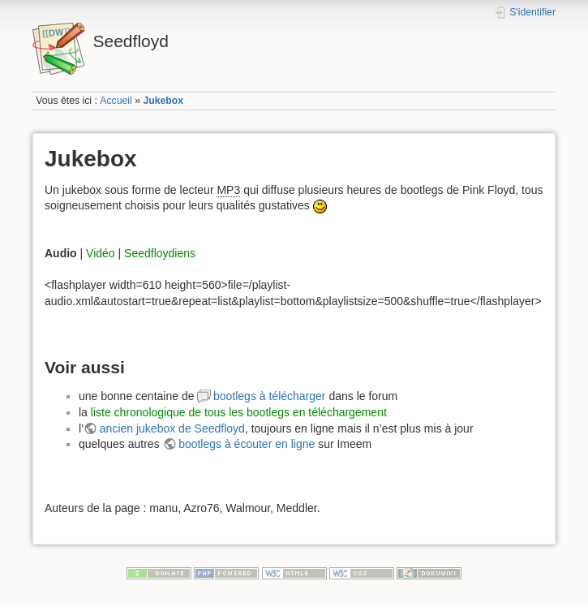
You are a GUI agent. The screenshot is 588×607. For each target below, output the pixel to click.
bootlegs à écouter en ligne (246, 443)
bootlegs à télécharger (269, 396)
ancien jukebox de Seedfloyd (172, 428)
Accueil (116, 100)
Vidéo (100, 253)
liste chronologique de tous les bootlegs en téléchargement (239, 412)
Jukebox (163, 100)
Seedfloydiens (159, 253)
